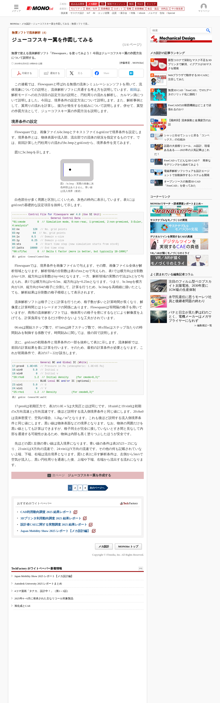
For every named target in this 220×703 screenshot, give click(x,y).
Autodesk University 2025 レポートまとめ (38, 583)
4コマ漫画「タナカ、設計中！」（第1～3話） (41, 591)
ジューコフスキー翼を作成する (79, 475)
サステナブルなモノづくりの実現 (168, 220)
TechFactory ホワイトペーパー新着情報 (36, 568)
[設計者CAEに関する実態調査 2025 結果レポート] (56, 524)
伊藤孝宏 (125, 62)
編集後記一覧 (204, 325)
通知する (55, 73)
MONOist (14, 23)
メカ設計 (26, 23)
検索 (208, 30)
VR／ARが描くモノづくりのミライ (170, 253)
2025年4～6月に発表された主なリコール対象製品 (43, 598)
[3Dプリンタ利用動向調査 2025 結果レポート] (53, 518)
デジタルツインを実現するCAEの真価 (171, 236)
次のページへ (97, 487)
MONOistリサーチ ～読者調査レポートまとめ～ (176, 203)
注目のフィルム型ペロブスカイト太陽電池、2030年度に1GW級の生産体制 (190, 285)
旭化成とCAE (22, 605)
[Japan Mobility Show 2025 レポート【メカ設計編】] (58, 531)
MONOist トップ (128, 546)
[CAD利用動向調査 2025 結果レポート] (48, 512)
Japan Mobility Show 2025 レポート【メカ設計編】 (44, 576)
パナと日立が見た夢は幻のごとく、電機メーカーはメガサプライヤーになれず (190, 316)
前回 (133, 89)
